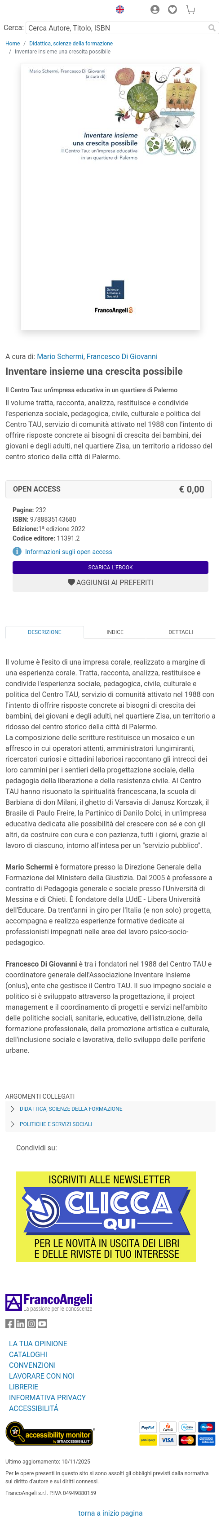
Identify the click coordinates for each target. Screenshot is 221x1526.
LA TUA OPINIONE (38, 1344)
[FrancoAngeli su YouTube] (42, 1326)
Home (12, 43)
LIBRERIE (23, 1387)
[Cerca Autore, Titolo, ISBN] (115, 28)
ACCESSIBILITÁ (33, 1408)
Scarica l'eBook (110, 567)
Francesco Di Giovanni (122, 356)
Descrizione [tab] (44, 632)
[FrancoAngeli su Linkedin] (20, 1326)
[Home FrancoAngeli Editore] (35, 11)
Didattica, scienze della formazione (71, 43)
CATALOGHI (28, 1354)
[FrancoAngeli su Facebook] (9, 1326)
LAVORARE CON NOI (42, 1376)
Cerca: (14, 27)
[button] (117, 11)
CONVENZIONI (32, 1365)
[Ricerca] (212, 28)
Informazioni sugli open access (68, 551)
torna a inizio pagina (110, 1513)
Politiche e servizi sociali (56, 1124)
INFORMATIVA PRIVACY (47, 1397)
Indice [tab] (115, 632)
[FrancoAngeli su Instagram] (31, 1326)
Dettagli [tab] (180, 632)
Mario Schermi (60, 356)
